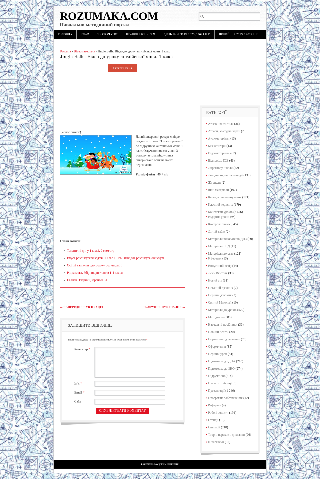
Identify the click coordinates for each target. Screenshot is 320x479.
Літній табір (216, 231)
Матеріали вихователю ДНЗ (227, 239)
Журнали (214, 182)
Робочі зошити (218, 412)
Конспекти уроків (220, 212)
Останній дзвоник (220, 287)
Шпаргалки (216, 442)
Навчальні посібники (222, 324)
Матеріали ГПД (219, 246)
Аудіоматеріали (219, 138)
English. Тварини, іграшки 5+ (87, 280)
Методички (216, 317)
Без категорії (217, 145)
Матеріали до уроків (222, 310)
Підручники (216, 376)
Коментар (82, 349)
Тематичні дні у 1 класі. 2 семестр (90, 250)
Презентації (216, 390)
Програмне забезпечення (225, 398)
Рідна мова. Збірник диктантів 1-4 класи (95, 272)
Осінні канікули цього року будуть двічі (94, 265)
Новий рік (215, 280)
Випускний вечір (220, 265)
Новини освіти (218, 332)
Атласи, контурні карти (224, 131)
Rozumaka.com (109, 16)
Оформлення (217, 346)
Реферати (214, 405)
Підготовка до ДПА (221, 361)
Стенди (213, 420)
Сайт (77, 401)
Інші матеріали (218, 190)
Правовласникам (140, 34)
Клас (85, 34)
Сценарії (214, 427)
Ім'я (78, 383)
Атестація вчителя (220, 123)
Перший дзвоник (220, 295)
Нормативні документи (224, 339)
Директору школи (220, 168)
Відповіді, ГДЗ (218, 160)
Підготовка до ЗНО (221, 368)
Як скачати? (107, 34)
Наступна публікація (164, 307)
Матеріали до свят (220, 253)
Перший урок (217, 354)
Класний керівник (220, 204)
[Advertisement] (122, 101)
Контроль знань (219, 224)
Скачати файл (122, 68)
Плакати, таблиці (220, 383)
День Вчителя (217, 273)
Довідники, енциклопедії (225, 175)
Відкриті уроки (218, 216)
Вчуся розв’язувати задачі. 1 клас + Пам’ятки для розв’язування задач (115, 258)
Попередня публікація (81, 307)
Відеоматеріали (219, 153)
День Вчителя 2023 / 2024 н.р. (186, 34)
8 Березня (215, 258)
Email (80, 392)
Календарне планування (224, 197)
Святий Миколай (220, 302)
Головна (65, 34)
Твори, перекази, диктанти (226, 434)
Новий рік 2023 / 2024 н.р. (239, 34)
